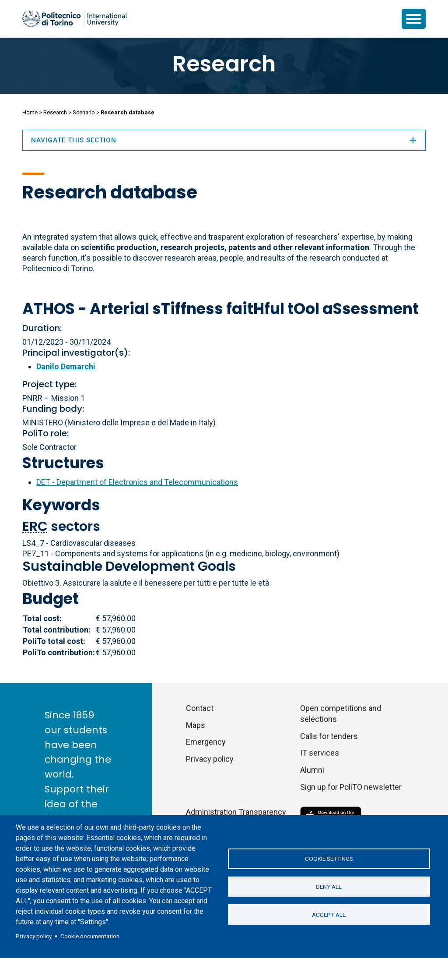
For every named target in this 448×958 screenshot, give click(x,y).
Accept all (329, 915)
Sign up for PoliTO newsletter (351, 787)
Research (224, 64)
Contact (200, 708)
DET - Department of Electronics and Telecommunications (137, 482)
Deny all (329, 886)
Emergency (206, 741)
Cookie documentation (89, 936)
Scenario (84, 112)
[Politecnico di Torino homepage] (74, 19)
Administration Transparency (236, 812)
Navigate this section (224, 140)
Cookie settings (329, 858)
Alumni (312, 769)
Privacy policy (34, 936)
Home (30, 112)
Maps (195, 725)
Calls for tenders (329, 736)
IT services (319, 752)
